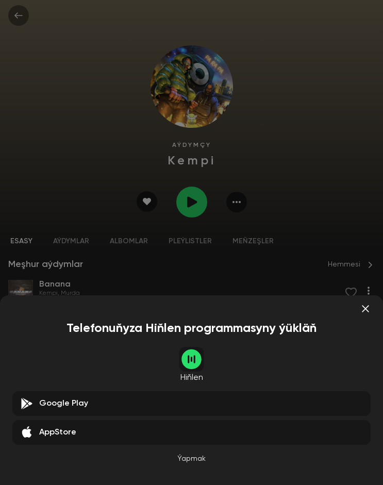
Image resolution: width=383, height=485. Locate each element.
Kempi (48, 293)
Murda (70, 293)
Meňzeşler (253, 241)
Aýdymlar (71, 241)
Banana (23, 433)
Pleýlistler (190, 241)
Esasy (21, 241)
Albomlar (129, 241)
